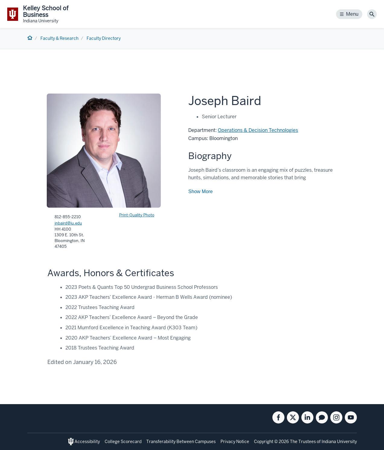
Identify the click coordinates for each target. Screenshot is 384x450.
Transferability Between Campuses (181, 441)
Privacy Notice (235, 441)
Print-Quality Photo (136, 215)
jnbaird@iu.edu (68, 223)
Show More (200, 191)
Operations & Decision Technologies (258, 130)
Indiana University (339, 441)
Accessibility (87, 441)
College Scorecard (123, 441)
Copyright (263, 441)
